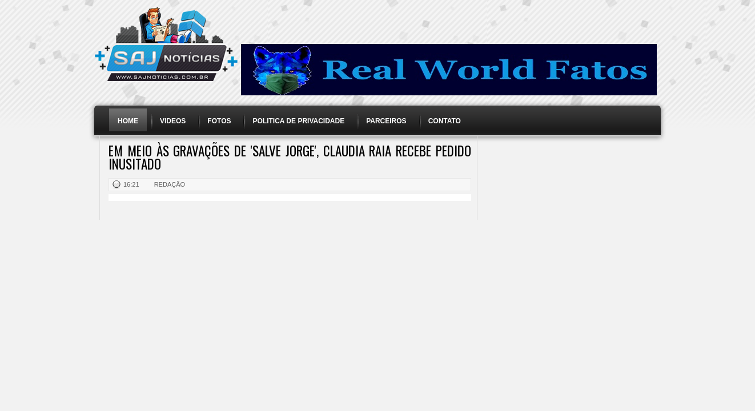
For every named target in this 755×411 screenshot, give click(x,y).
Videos (173, 121)
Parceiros (386, 121)
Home (128, 121)
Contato (444, 121)
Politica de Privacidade (298, 121)
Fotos (219, 121)
